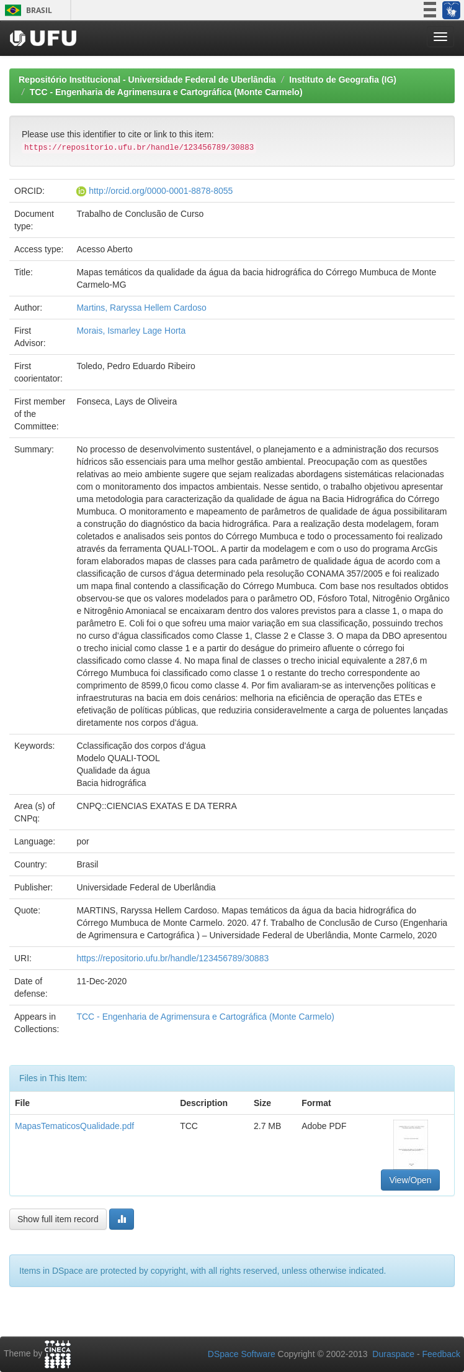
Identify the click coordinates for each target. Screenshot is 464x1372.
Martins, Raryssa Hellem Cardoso (141, 308)
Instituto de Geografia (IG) (342, 80)
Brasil (26, 10)
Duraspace (393, 1354)
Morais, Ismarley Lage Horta (130, 331)
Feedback (441, 1354)
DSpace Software (241, 1354)
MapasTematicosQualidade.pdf (74, 1126)
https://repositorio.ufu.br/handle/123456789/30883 (172, 958)
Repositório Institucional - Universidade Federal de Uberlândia (147, 80)
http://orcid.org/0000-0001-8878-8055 (161, 191)
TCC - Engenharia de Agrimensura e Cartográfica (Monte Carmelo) (166, 92)
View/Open (410, 1180)
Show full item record (58, 1219)
